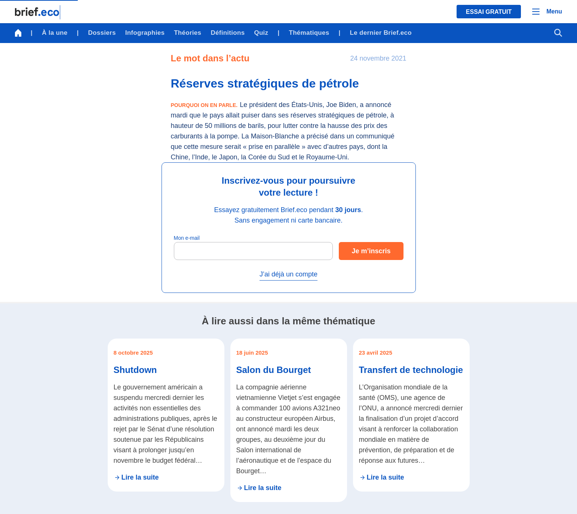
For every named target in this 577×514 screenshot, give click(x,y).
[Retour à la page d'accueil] (37, 12)
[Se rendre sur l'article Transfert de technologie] (411, 415)
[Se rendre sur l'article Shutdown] (166, 415)
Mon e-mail (187, 238)
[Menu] (547, 11)
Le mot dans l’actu (210, 58)
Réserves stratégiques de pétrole (265, 83)
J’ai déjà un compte (288, 274)
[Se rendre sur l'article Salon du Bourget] (288, 420)
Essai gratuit (489, 12)
